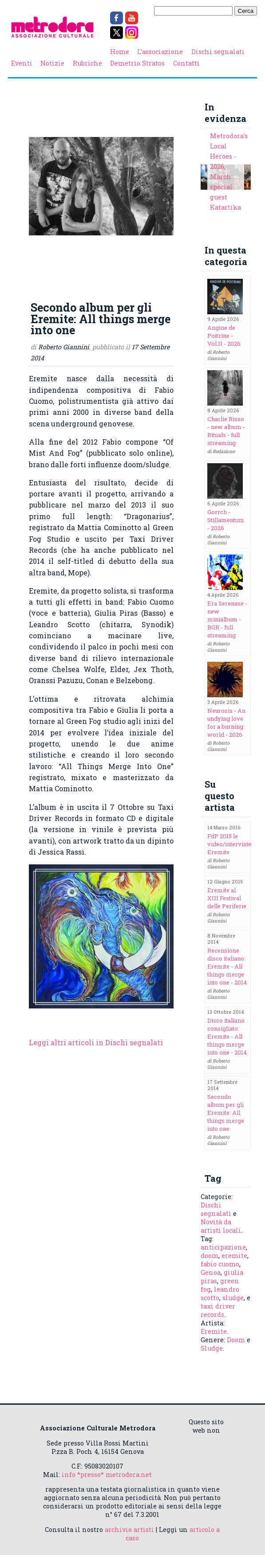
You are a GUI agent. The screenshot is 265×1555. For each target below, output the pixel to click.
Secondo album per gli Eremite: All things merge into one (225, 1113)
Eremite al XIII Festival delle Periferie (226, 898)
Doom (236, 1340)
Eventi (21, 63)
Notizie (52, 63)
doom (209, 1255)
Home (119, 51)
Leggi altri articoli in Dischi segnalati (96, 1042)
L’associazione (160, 51)
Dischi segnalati (218, 51)
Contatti (186, 63)
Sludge (212, 1348)
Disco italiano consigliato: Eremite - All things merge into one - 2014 (227, 1036)
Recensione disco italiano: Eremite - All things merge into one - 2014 (227, 966)
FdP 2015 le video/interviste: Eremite (230, 844)
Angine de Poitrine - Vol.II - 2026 (224, 336)
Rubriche (87, 63)
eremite (234, 1255)
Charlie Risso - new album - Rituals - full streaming (226, 431)
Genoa (211, 1272)
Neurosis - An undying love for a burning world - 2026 (226, 722)
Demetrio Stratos (137, 63)
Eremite (214, 1331)
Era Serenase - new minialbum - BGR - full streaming (227, 619)
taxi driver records (218, 1310)
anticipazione (223, 1247)
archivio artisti (129, 1529)
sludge (233, 1297)
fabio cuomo (220, 1264)
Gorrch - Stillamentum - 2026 (225, 520)
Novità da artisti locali (221, 1226)
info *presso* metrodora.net (107, 1474)
